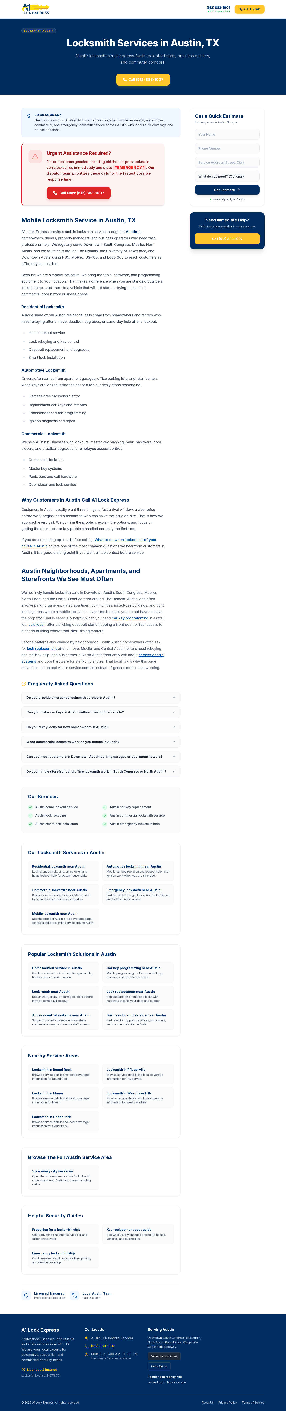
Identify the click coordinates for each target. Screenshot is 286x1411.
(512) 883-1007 (219, 8)
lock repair (37, 625)
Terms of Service (253, 1402)
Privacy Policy (227, 1402)
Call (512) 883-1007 (143, 80)
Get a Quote (159, 1366)
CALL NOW (249, 9)
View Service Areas (164, 1356)
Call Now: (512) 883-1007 (78, 194)
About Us (208, 1402)
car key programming (130, 619)
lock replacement (42, 649)
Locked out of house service (167, 1382)
